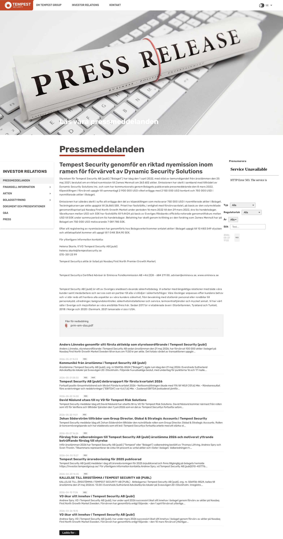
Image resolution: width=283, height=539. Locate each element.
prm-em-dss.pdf (82, 325)
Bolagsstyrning (14, 200)
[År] (233, 219)
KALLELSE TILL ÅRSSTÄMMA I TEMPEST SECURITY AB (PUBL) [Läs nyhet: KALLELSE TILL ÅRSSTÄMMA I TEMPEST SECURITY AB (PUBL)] (105, 477)
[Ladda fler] (69, 532)
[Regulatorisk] (252, 212)
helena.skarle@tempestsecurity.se (80, 250)
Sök (226, 226)
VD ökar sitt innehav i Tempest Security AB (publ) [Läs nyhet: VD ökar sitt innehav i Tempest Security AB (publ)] (97, 496)
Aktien (7, 193)
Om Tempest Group (48, 5)
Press (7, 219)
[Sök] (248, 226)
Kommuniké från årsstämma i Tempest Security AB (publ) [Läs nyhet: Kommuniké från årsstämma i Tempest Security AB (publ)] (102, 363)
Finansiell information (19, 187)
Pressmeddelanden (16, 180)
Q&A (5, 213)
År (225, 219)
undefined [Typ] (243, 205)
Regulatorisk (232, 212)
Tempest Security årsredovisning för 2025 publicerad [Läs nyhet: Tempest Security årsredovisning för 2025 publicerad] (100, 459)
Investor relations (85, 5)
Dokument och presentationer (24, 206)
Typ (226, 205)
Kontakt (115, 5)
